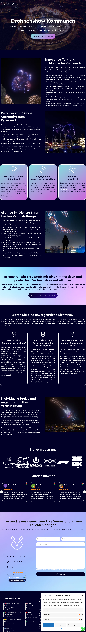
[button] (82, 595)
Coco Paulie (40, 485)
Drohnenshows (64, 189)
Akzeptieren (48, 625)
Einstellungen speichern (75, 625)
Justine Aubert (69, 485)
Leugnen (60, 625)
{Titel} (62, 628)
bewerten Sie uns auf (17, 580)
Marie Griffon (12, 485)
